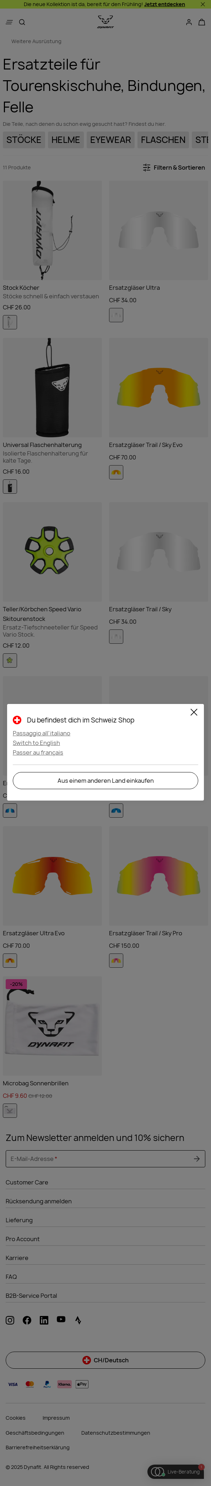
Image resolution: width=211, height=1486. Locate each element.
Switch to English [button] (36, 742)
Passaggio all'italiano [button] (41, 733)
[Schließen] (194, 713)
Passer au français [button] (38, 752)
